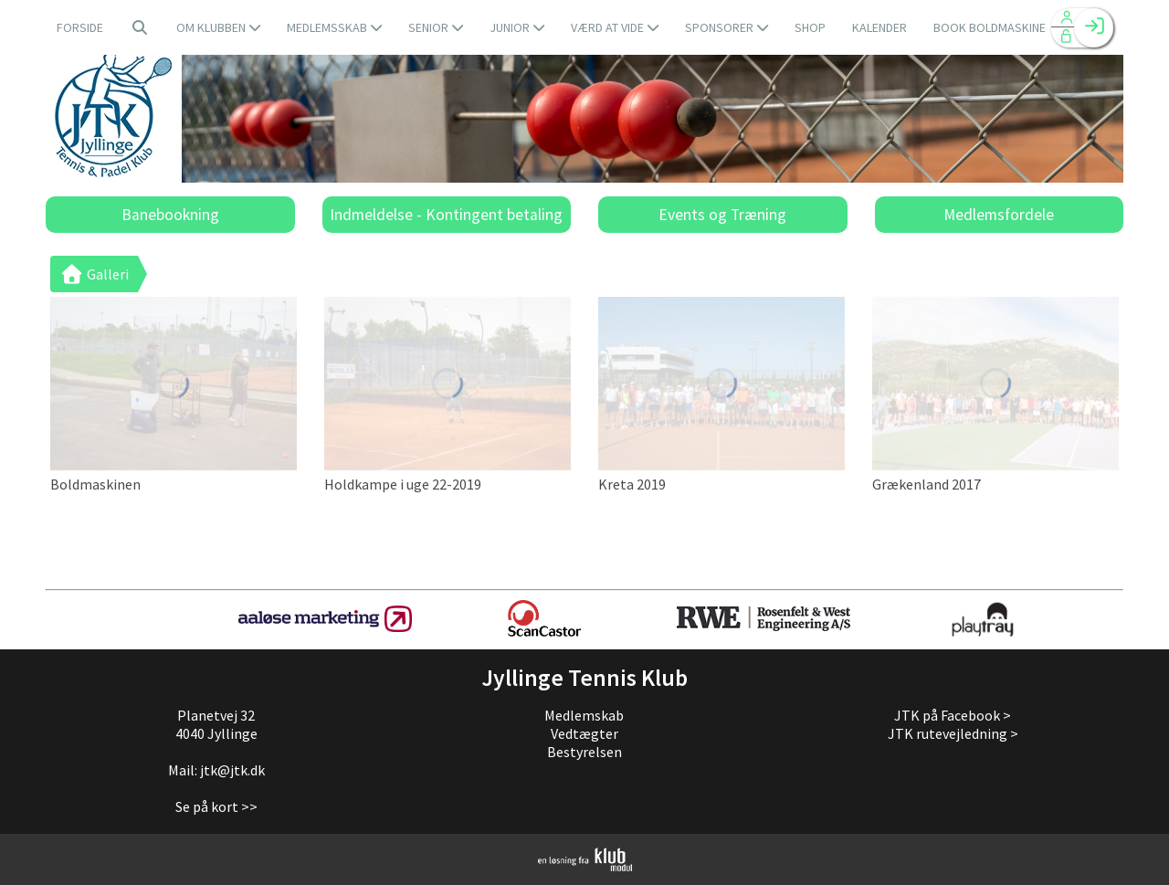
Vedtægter (584, 733)
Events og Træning (722, 215)
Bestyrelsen (584, 752)
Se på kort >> (216, 806)
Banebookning (170, 215)
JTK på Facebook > (952, 715)
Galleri (94, 274)
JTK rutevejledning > (953, 733)
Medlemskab (584, 715)
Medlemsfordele (998, 215)
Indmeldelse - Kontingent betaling (446, 215)
